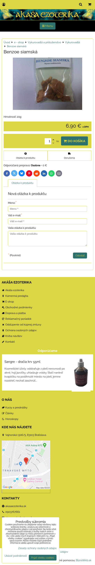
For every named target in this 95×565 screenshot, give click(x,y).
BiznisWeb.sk (83, 560)
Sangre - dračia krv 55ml (22, 361)
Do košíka (74, 141)
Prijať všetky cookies (42, 557)
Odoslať (80, 255)
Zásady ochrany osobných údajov (37, 548)
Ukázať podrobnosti (16, 555)
